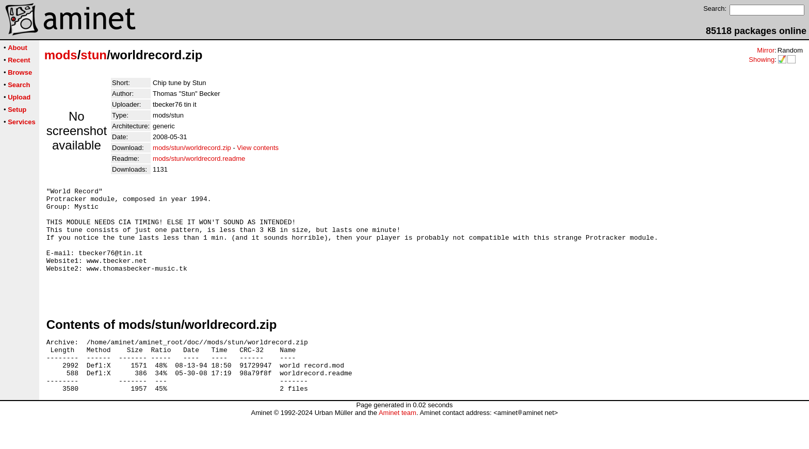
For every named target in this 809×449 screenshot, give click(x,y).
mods (60, 55)
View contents (258, 148)
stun (93, 55)
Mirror (765, 50)
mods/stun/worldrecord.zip (192, 148)
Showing (761, 59)
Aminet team (397, 445)
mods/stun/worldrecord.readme (199, 158)
